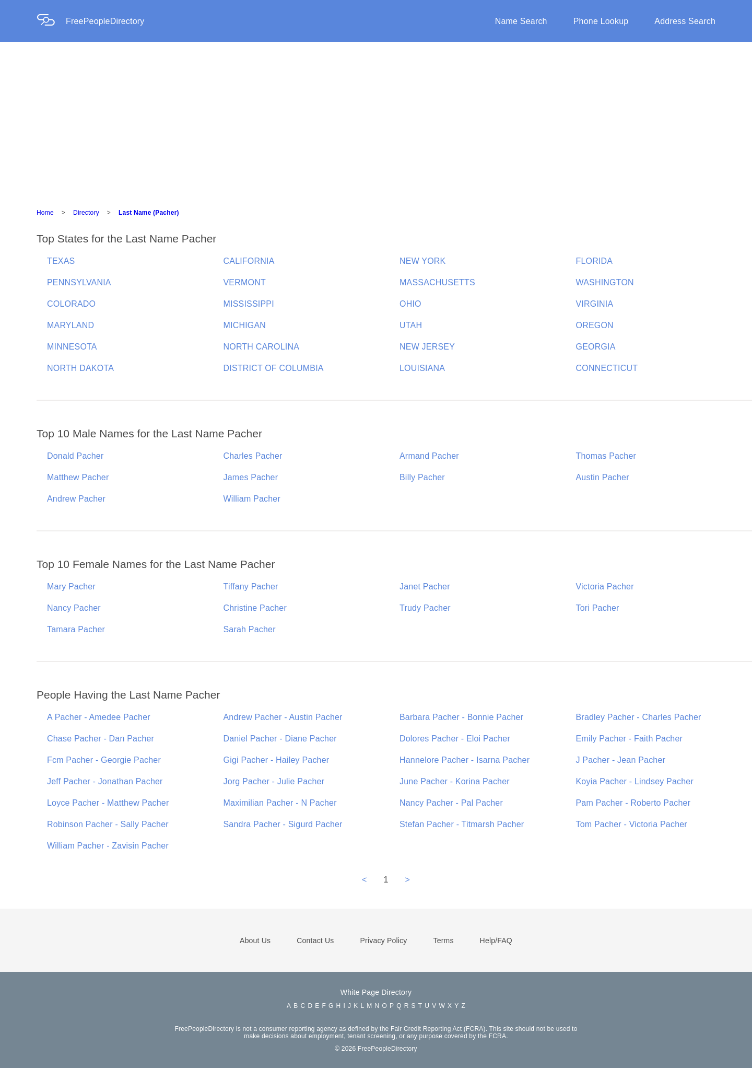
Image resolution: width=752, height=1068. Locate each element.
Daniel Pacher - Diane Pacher (280, 738)
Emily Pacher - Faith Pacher (629, 738)
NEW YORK (422, 261)
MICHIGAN (245, 325)
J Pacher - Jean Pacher (621, 760)
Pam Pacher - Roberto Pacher (633, 802)
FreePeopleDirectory (105, 21)
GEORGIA (596, 346)
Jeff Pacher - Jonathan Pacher (105, 781)
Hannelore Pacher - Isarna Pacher (465, 760)
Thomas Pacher (606, 455)
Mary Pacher (71, 586)
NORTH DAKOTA (80, 368)
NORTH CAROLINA (262, 346)
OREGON (595, 325)
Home (45, 212)
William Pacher (252, 498)
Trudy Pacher (425, 607)
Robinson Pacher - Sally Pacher (108, 824)
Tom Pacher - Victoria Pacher (631, 824)
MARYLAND (70, 325)
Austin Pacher (602, 477)
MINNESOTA (72, 346)
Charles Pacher (253, 455)
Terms (443, 940)
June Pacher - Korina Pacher (455, 781)
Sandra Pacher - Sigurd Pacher (283, 824)
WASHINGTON (605, 282)
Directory (86, 212)
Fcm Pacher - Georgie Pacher (104, 760)
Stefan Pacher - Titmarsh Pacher (462, 824)
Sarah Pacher (250, 629)
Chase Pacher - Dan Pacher (100, 738)
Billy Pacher (422, 477)
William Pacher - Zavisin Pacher (108, 845)
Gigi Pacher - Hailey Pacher (277, 760)
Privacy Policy (383, 940)
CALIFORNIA (249, 261)
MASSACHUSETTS (437, 282)
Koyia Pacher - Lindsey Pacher (635, 781)
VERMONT (245, 282)
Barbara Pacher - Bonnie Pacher (461, 717)
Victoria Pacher (605, 586)
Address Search (684, 21)
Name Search (521, 21)
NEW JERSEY (427, 346)
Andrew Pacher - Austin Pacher (283, 717)
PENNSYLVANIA (79, 282)
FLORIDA (594, 261)
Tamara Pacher (76, 629)
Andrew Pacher (76, 498)
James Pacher (251, 477)
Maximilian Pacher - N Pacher (280, 802)
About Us (255, 940)
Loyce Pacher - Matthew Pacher (108, 802)
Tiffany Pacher (251, 586)
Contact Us (315, 940)
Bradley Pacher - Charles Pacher (638, 717)
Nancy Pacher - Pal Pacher (451, 802)
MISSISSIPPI (249, 303)
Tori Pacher (597, 607)
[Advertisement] (376, 120)
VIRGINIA (595, 303)
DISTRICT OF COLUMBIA (274, 368)
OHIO (410, 303)
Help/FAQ (496, 940)
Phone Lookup (601, 21)
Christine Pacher (255, 607)
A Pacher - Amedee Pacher (98, 717)
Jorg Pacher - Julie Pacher (274, 781)
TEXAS (61, 261)
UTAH (411, 325)
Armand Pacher (429, 455)
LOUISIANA (422, 368)
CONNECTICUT (607, 368)
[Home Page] (51, 21)
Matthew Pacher (78, 477)
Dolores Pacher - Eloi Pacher (455, 738)
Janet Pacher (425, 586)
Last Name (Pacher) (149, 212)
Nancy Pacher (74, 607)
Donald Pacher (75, 455)
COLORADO (71, 303)
